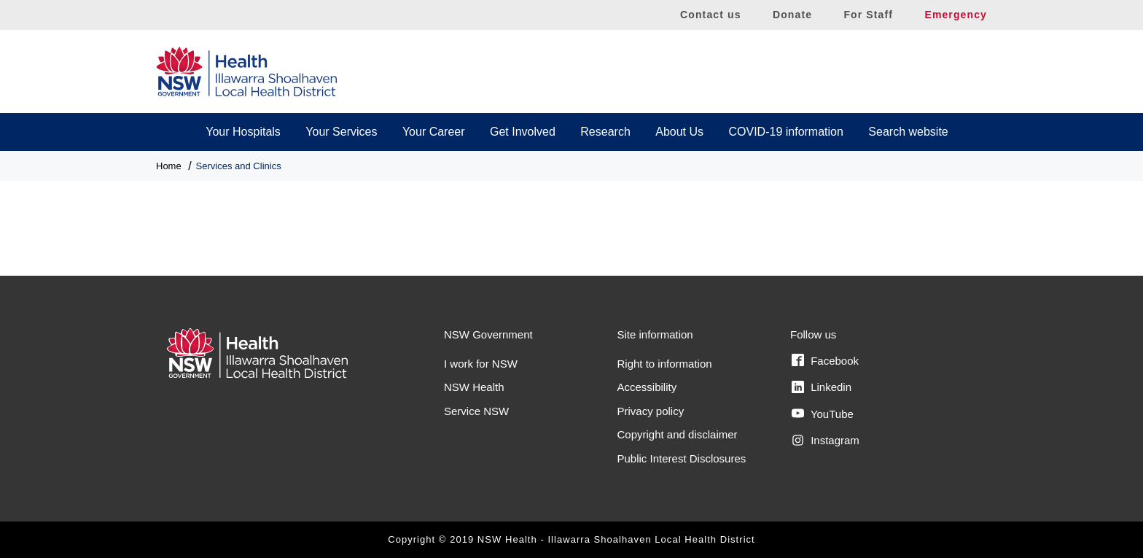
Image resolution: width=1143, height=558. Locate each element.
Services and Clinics (238, 165)
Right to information (664, 363)
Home (169, 165)
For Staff (868, 14)
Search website (908, 131)
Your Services (341, 131)
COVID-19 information (786, 131)
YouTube (823, 413)
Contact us (710, 14)
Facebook (825, 360)
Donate (792, 14)
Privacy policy (650, 411)
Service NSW (476, 411)
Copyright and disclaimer (677, 434)
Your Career (433, 131)
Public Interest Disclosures (681, 458)
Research (605, 131)
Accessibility (647, 387)
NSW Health (474, 387)
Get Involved (522, 131)
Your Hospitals (243, 131)
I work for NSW (481, 363)
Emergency (955, 14)
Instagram (825, 440)
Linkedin (821, 387)
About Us (679, 131)
